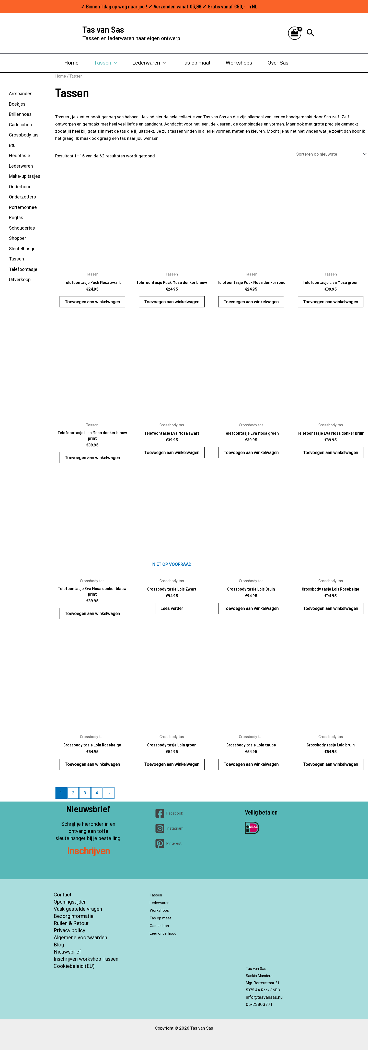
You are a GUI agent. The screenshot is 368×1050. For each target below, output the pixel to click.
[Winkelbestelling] (331, 154)
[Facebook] (169, 813)
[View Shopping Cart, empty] (294, 33)
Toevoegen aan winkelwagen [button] (92, 301)
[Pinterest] (168, 843)
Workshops (239, 63)
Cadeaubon (162, 923)
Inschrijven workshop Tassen (86, 959)
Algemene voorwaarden (80, 937)
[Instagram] (169, 828)
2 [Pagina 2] (73, 792)
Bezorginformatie (74, 916)
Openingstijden (70, 902)
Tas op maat (196, 63)
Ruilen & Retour (71, 923)
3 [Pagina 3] (85, 792)
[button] (310, 33)
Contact (63, 895)
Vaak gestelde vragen (78, 909)
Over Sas (278, 63)
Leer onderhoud (167, 930)
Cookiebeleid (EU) (74, 966)
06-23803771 (259, 1004)
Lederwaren (149, 62)
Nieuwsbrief (67, 952)
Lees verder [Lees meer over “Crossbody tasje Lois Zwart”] (171, 608)
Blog (59, 945)
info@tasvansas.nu (264, 997)
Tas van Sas (103, 29)
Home (71, 63)
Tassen (105, 62)
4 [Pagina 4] (97, 792)
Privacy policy (69, 930)
